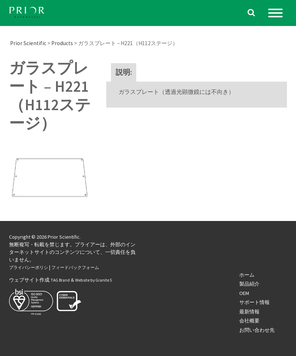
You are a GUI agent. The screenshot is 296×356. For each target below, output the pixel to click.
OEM (244, 293)
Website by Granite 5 (93, 280)
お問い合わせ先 (257, 330)
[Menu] (275, 13)
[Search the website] (251, 13)
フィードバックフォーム (75, 267)
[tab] (124, 72)
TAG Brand (60, 280)
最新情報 (249, 311)
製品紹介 (249, 284)
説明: (124, 72)
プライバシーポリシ (28, 267)
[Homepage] (27, 13)
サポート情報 (254, 302)
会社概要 (249, 320)
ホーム (246, 275)
